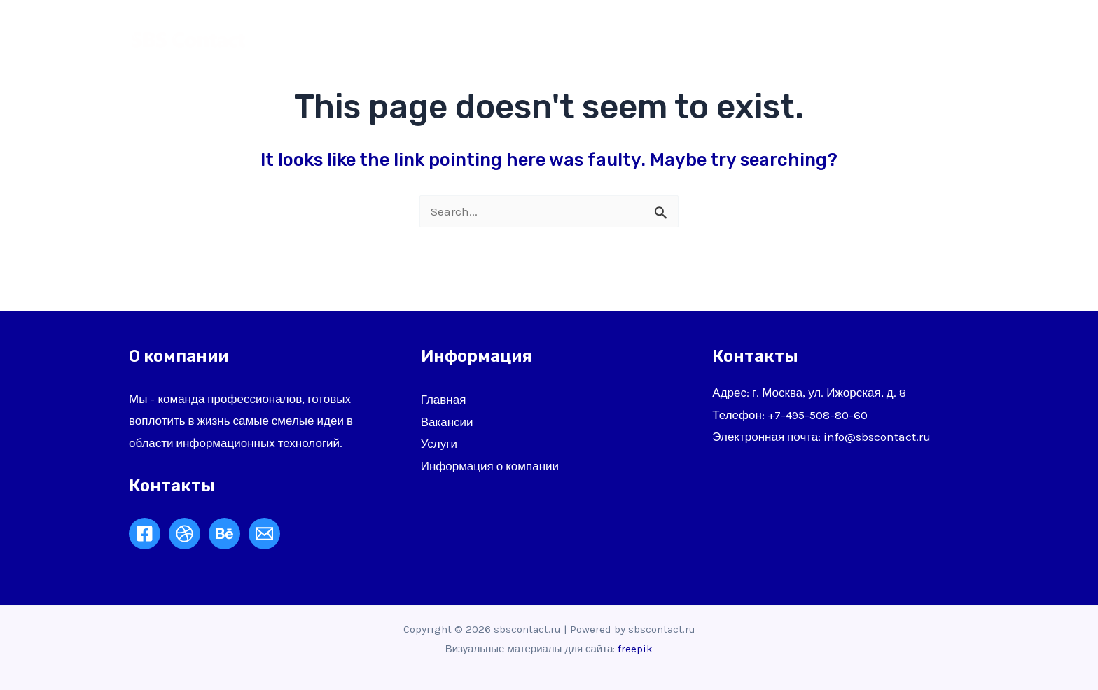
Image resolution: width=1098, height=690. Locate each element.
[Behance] (224, 533)
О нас (691, 38)
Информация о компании (490, 466)
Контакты (925, 38)
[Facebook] (144, 533)
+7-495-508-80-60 (817, 415)
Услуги (761, 38)
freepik (635, 648)
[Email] (264, 533)
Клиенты (838, 38)
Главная (617, 38)
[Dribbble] (184, 533)
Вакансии (447, 422)
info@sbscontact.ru (877, 437)
